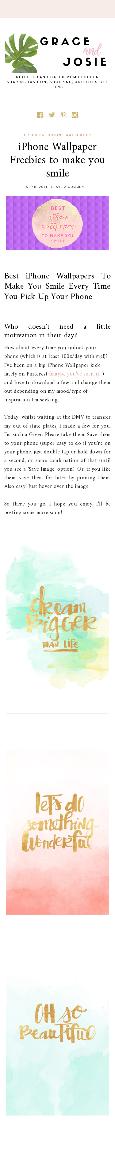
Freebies (34, 135)
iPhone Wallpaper (69, 135)
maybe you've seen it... (76, 374)
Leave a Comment (68, 187)
